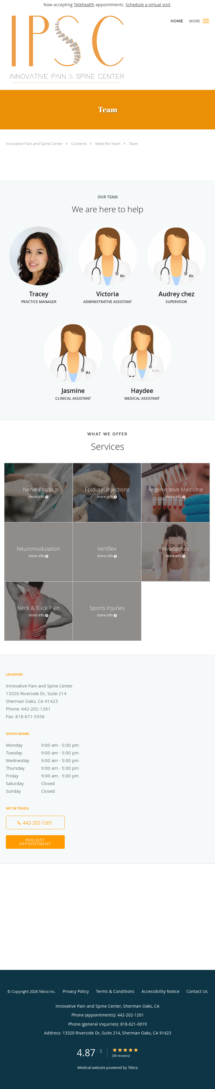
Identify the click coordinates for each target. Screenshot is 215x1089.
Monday (48, 745)
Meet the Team (108, 143)
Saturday (48, 783)
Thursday (48, 768)
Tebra (133, 1067)
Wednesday (48, 760)
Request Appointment (35, 841)
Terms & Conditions (115, 991)
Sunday (48, 791)
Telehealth (84, 4)
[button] (206, 21)
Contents (79, 143)
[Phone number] (35, 822)
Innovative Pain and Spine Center (35, 143)
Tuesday (48, 752)
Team (133, 143)
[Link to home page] (89, 49)
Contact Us (197, 991)
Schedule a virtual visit (148, 4)
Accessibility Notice (160, 991)
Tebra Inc (47, 991)
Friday (48, 775)
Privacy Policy (76, 991)
